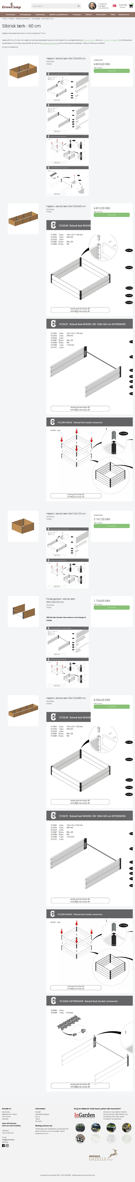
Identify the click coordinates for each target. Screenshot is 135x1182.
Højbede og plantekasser (59, 15)
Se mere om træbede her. (10, 47)
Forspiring (77, 15)
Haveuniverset (123, 15)
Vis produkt (112, 71)
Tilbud (112, 15)
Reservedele (101, 15)
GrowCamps (11, 15)
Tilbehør (89, 15)
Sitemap (5, 1142)
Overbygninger (26, 15)
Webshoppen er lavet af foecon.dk (83, 1175)
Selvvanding (41, 15)
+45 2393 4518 (103, 8)
